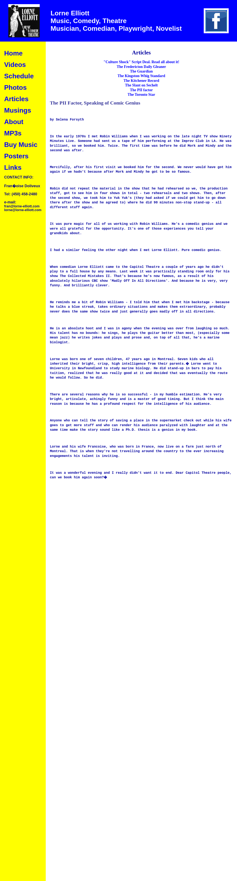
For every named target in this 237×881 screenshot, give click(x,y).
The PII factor (141, 90)
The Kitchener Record (141, 81)
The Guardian (141, 71)
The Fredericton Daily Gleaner (141, 67)
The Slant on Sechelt (141, 85)
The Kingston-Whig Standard (141, 76)
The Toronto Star (141, 94)
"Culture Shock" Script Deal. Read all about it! (141, 62)
